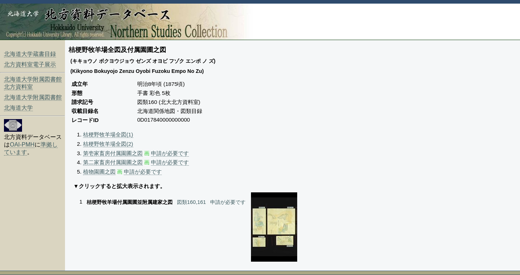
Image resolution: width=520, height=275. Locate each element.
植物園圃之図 (99, 172)
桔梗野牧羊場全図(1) (108, 134)
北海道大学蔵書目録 (30, 54)
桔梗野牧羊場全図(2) (108, 144)
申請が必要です (170, 153)
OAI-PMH (22, 144)
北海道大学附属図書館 (33, 97)
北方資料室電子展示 (30, 64)
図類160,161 (191, 202)
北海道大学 (18, 108)
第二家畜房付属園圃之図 (113, 162)
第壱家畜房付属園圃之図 (113, 153)
